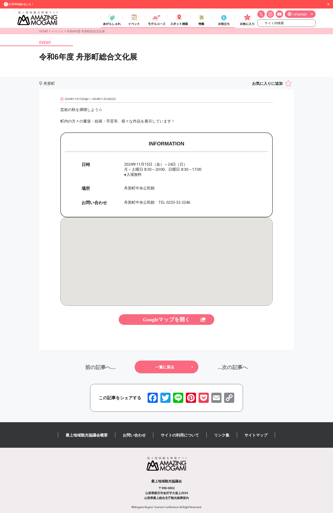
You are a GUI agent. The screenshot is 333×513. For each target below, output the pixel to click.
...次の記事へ (232, 367)
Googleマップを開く (166, 320)
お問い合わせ (134, 435)
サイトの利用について (180, 435)
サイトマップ (255, 435)
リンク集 (221, 435)
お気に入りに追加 (267, 83)
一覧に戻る (164, 367)
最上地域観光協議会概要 (87, 435)
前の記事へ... (100, 367)
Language (299, 14)
